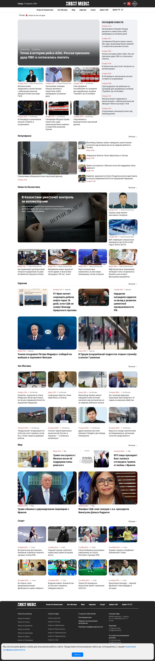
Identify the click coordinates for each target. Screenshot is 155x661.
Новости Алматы (24, 618)
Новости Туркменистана (57, 633)
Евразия (83, 10)
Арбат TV (118, 10)
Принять (77, 655)
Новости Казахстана (45, 10)
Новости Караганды (25, 633)
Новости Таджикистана (56, 636)
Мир (73, 10)
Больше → (133, 136)
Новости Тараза (24, 636)
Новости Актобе (24, 629)
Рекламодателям (84, 617)
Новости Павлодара (25, 640)
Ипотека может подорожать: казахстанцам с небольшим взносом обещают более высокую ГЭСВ (118, 101)
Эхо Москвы (62, 10)
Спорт (93, 10)
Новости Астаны (24, 622)
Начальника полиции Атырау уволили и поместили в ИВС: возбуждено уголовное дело (115, 31)
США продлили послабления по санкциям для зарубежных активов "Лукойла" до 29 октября (118, 89)
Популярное (24, 135)
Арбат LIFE (104, 10)
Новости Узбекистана (56, 625)
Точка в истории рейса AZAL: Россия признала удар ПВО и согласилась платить (118, 56)
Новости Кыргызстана (56, 629)
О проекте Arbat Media (87, 614)
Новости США (53, 640)
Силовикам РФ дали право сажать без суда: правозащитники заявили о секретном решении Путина (118, 44)
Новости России (54, 622)
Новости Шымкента (25, 626)
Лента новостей (54, 618)
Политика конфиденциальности (90, 627)
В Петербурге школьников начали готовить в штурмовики (117, 77)
